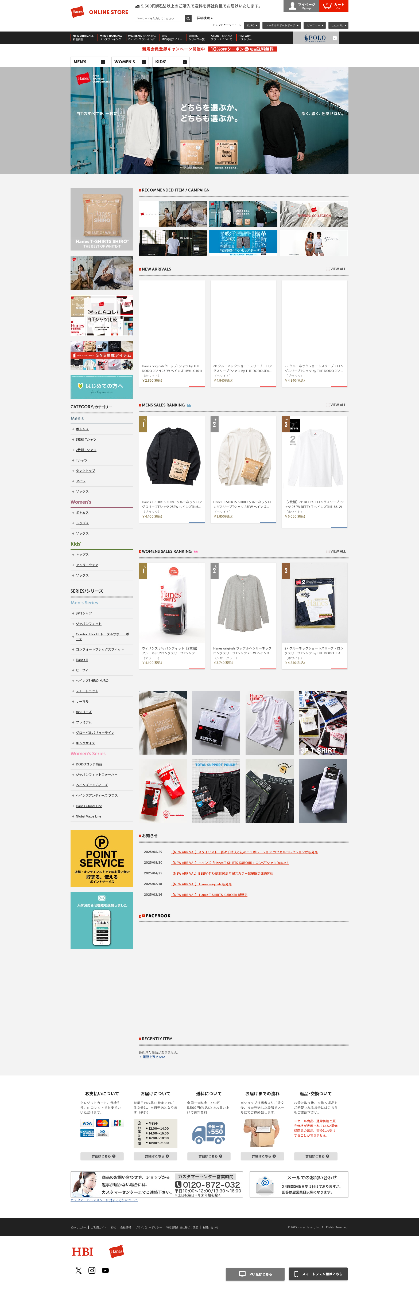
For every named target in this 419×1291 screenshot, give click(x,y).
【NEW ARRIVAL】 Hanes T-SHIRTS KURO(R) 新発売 (209, 895)
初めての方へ (79, 1227)
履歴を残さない (154, 1057)
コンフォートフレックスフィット (100, 649)
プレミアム (84, 722)
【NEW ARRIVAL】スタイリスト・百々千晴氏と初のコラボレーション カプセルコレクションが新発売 (244, 852)
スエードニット (87, 691)
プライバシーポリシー (148, 1227)
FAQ (113, 1227)
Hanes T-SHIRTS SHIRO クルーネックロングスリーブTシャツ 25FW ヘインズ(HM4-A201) (242, 507)
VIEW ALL (338, 269)
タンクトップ (85, 471)
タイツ (81, 481)
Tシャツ (81, 460)
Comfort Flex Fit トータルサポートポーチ (102, 636)
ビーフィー (313, 25)
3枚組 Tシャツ (86, 439)
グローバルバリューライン (95, 733)
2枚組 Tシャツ (86, 450)
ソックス (82, 492)
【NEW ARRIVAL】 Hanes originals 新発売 (201, 884)
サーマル (82, 701)
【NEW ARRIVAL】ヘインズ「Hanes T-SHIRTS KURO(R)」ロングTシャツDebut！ (230, 863)
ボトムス (82, 429)
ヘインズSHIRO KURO (92, 681)
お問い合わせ (211, 1227)
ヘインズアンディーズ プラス (97, 795)
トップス (82, 523)
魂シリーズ (84, 712)
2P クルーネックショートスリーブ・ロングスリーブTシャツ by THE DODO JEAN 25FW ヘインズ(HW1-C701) (314, 653)
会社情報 (125, 1227)
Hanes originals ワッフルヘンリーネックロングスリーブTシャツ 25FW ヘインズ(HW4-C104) (242, 653)
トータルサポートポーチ (280, 25)
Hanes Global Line (89, 806)
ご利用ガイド (99, 1227)
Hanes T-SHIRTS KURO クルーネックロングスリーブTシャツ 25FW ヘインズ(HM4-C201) (172, 507)
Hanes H (82, 660)
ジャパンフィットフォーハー (97, 775)
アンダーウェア (87, 565)
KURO (250, 25)
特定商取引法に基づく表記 (182, 1227)
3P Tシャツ (84, 613)
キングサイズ (85, 743)
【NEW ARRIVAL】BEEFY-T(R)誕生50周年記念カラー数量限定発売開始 (222, 873)
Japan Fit (337, 25)
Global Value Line (88, 816)
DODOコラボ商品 (89, 764)
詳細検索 (203, 18)
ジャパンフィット (89, 624)
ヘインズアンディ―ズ (92, 785)
